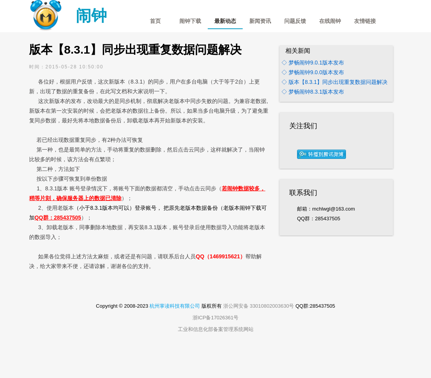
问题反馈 (295, 21)
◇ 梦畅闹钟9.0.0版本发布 (313, 72)
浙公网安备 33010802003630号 (258, 306)
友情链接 (365, 21)
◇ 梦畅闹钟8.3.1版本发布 (313, 92)
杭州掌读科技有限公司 (174, 306)
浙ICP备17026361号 (216, 318)
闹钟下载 (190, 21)
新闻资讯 (260, 21)
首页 (155, 21)
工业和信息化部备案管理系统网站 (216, 329)
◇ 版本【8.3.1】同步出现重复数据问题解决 (335, 82)
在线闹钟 (330, 21)
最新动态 (225, 21)
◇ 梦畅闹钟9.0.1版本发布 (313, 62)
